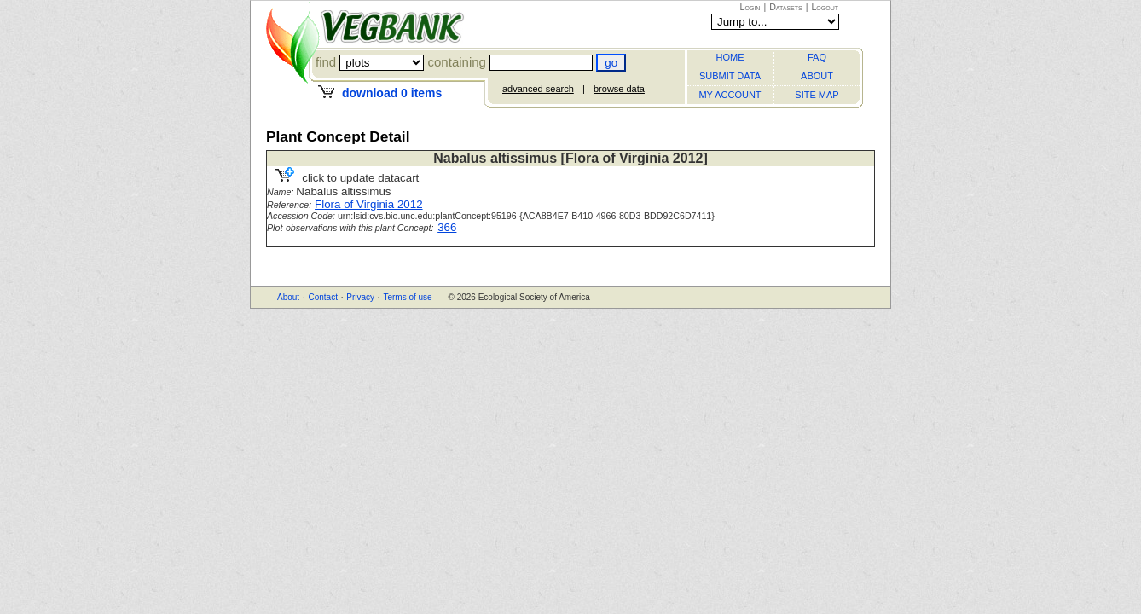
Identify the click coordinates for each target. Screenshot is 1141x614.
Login (750, 7)
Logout (824, 7)
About (288, 297)
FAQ (817, 57)
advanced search (538, 89)
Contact (322, 297)
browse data (619, 89)
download (392, 93)
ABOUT (817, 76)
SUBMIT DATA (730, 76)
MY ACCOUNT (729, 95)
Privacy (360, 297)
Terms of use (407, 297)
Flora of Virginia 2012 (368, 204)
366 (446, 227)
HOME (730, 57)
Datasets (785, 7)
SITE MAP (816, 95)
